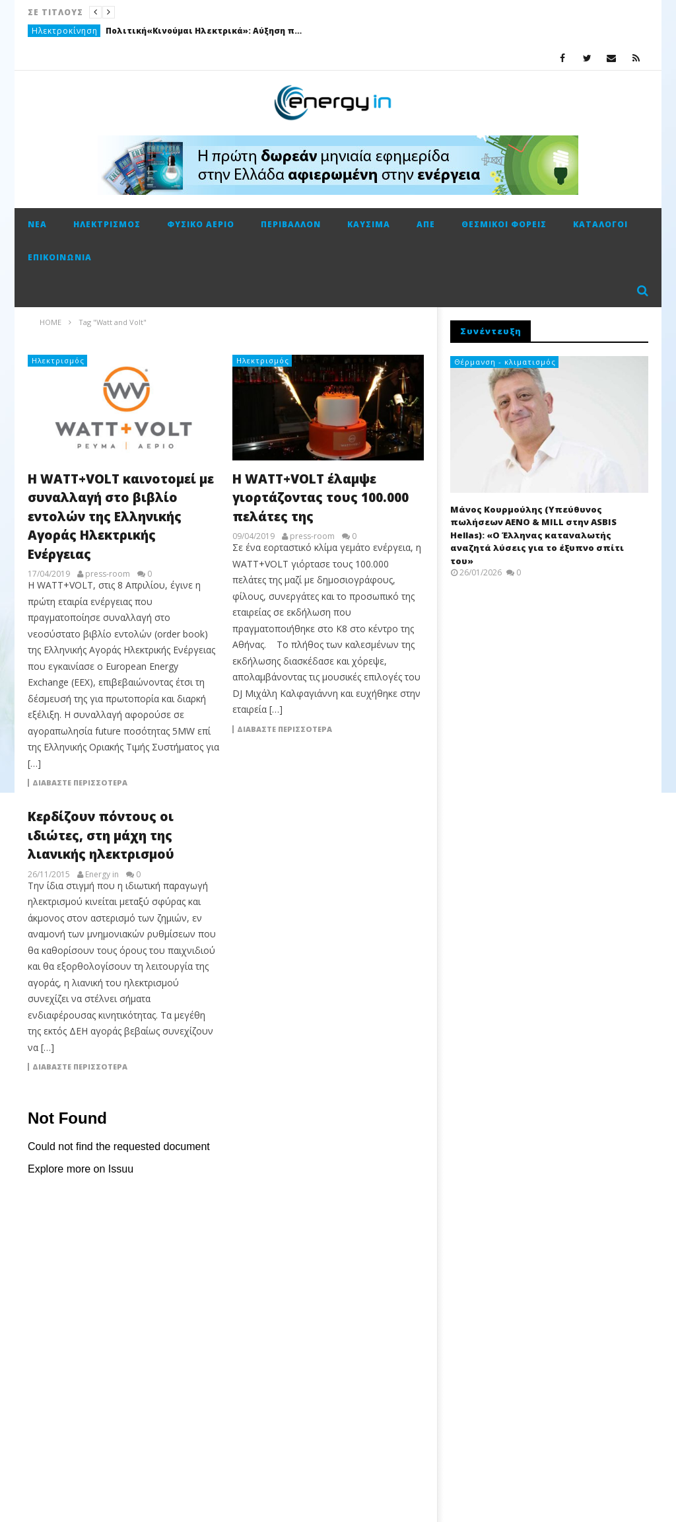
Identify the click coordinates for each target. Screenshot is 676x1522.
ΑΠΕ (426, 224)
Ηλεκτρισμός (107, 224)
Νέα (37, 224)
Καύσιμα (368, 224)
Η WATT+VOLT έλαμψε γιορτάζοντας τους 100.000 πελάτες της (320, 497)
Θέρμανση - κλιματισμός (505, 362)
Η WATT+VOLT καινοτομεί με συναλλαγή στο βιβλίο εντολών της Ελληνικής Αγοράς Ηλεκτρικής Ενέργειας (121, 516)
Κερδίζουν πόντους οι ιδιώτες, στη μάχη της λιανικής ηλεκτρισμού (101, 835)
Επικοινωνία (60, 257)
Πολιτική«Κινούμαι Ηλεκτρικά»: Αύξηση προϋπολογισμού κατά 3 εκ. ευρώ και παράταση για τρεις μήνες (205, 30)
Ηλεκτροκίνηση (65, 30)
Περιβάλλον (291, 224)
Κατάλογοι (600, 224)
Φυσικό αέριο (200, 224)
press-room (107, 574)
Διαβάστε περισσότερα (79, 783)
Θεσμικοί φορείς (504, 224)
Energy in (102, 875)
